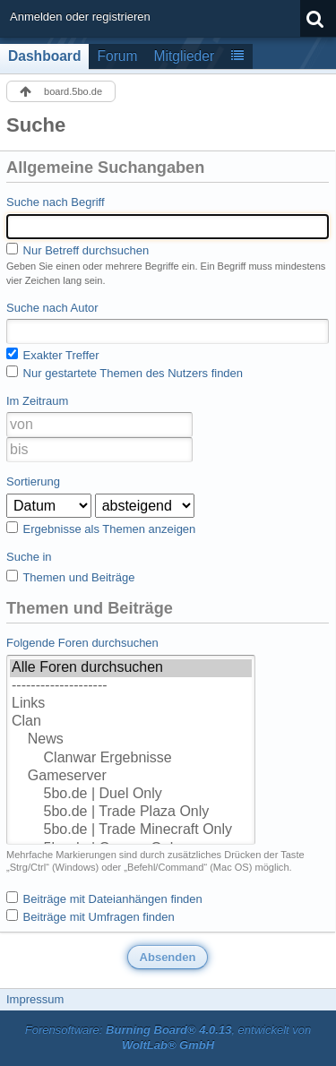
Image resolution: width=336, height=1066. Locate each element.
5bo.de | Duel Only (131, 795)
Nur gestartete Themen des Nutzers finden (124, 372)
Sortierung (33, 481)
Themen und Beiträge (70, 577)
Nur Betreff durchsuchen (77, 250)
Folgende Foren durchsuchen (82, 642)
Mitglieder (184, 56)
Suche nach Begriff (55, 202)
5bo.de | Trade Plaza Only (131, 812)
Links (131, 704)
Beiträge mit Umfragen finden (90, 916)
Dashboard (44, 56)
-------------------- (131, 686)
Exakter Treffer (52, 355)
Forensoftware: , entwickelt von (168, 1037)
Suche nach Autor (52, 307)
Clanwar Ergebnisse (131, 759)
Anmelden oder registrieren (80, 16)
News (131, 740)
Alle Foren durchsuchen (131, 668)
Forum (117, 56)
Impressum (35, 999)
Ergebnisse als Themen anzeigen (100, 528)
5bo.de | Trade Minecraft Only (131, 830)
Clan (131, 722)
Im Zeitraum (37, 401)
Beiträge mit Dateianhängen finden (104, 898)
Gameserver (131, 777)
